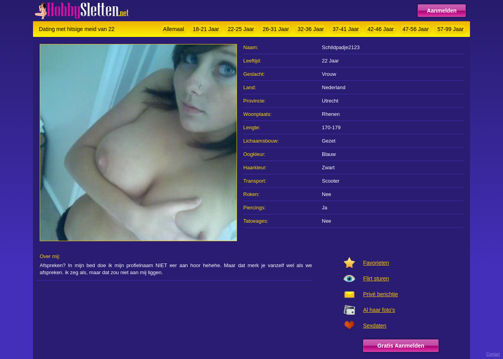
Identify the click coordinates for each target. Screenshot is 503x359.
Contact (493, 354)
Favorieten (376, 263)
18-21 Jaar (206, 29)
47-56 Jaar (415, 29)
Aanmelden (441, 10)
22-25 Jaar (241, 29)
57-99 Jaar (450, 29)
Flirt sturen (376, 278)
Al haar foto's (379, 310)
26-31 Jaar (276, 29)
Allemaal (173, 29)
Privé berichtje (380, 294)
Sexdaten (374, 325)
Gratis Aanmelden (400, 346)
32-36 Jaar (310, 29)
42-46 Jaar (380, 29)
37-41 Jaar (345, 29)
